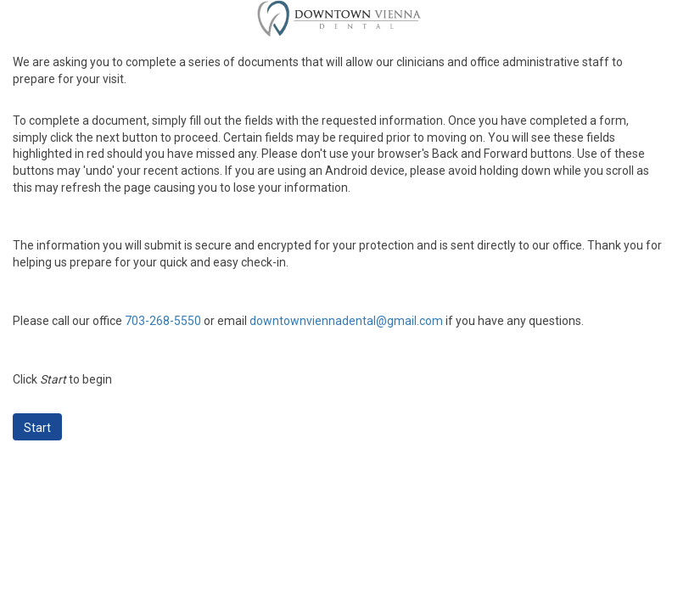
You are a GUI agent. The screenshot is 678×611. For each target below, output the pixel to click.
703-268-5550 (163, 321)
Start (37, 427)
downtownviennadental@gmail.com (346, 321)
